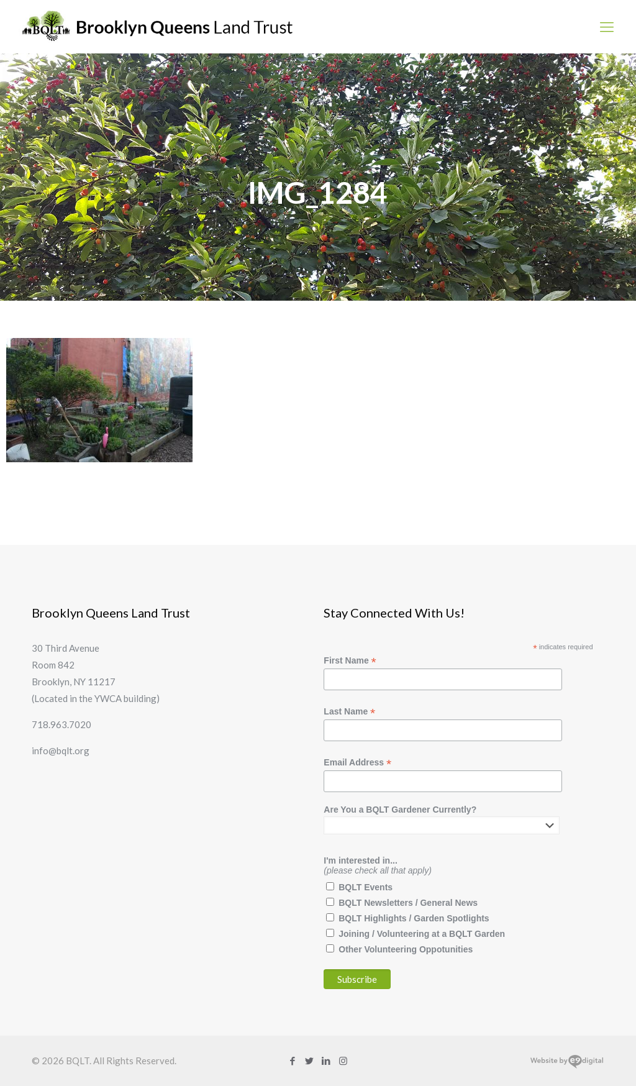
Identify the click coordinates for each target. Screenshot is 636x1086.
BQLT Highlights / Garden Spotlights (413, 918)
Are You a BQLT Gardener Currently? (400, 810)
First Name (350, 661)
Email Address (357, 763)
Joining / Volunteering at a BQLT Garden (421, 934)
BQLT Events (365, 887)
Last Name (349, 712)
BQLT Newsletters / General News (408, 903)
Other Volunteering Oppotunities (405, 949)
